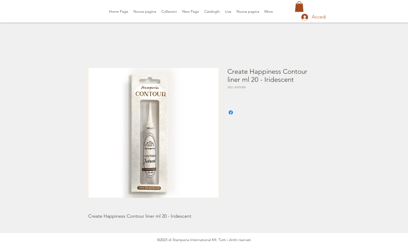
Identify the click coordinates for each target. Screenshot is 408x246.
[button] (299, 6)
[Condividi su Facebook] (231, 112)
